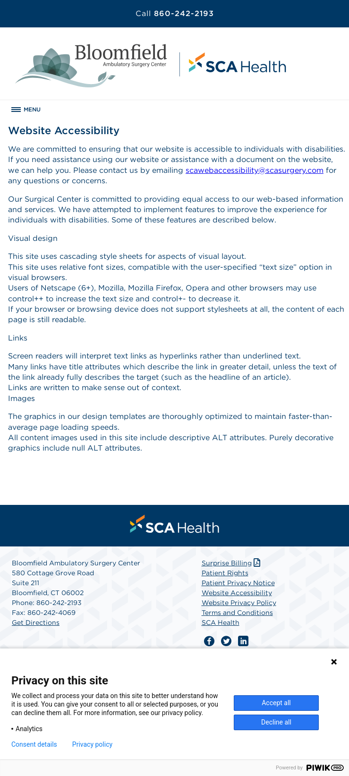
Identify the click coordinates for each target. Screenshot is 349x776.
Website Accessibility (237, 593)
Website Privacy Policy (239, 602)
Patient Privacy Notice (238, 583)
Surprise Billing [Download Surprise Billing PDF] (232, 563)
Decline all (276, 722)
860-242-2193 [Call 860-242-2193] (175, 13)
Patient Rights (225, 573)
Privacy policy (92, 744)
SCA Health (220, 622)
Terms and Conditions (237, 612)
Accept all (276, 703)
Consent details (34, 744)
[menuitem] (175, 524)
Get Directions (36, 622)
